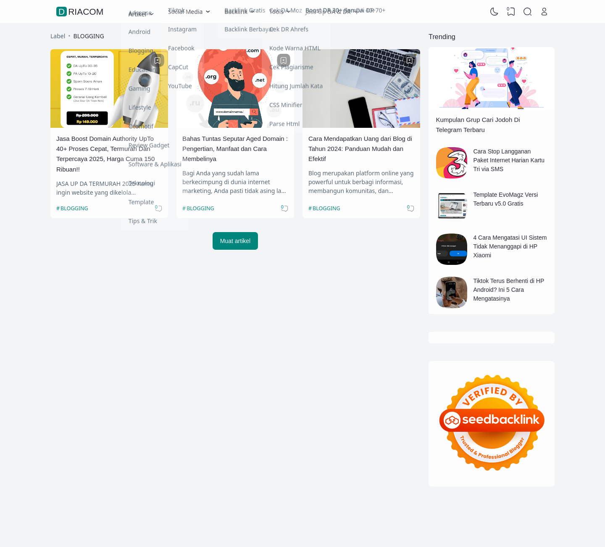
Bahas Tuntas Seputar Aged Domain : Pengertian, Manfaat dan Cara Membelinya (235, 149)
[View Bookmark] (511, 11)
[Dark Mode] (494, 11)
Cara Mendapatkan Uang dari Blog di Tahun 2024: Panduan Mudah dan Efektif (360, 149)
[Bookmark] (157, 60)
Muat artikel (235, 241)
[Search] (527, 11)
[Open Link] (544, 11)
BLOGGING (74, 208)
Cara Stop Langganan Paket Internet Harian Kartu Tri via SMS (508, 160)
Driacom (80, 11)
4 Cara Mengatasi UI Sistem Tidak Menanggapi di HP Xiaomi (510, 246)
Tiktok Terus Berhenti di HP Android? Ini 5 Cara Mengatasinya (508, 289)
